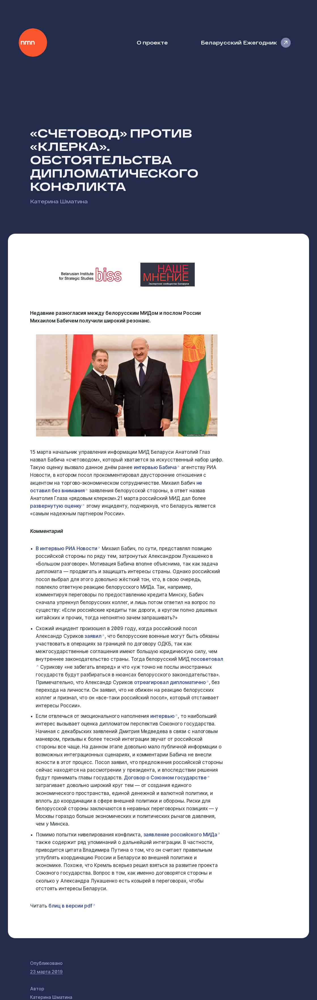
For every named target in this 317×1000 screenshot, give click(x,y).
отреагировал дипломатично (170, 682)
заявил (93, 636)
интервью (162, 716)
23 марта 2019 (46, 971)
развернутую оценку (56, 506)
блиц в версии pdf (70, 906)
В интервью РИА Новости (66, 548)
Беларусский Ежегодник (239, 42)
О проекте (152, 42)
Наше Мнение (33, 42)
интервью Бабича (155, 467)
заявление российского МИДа (180, 834)
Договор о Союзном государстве (165, 777)
